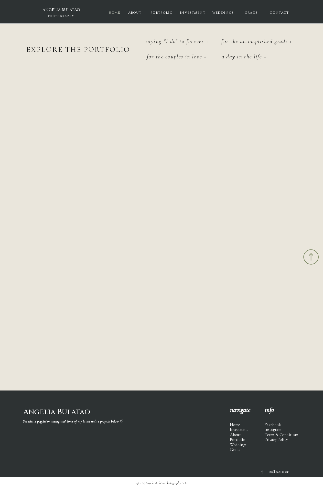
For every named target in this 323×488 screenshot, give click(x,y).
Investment (239, 429)
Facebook (273, 424)
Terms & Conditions (282, 434)
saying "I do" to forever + (177, 41)
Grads (235, 449)
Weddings (238, 444)
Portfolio (237, 439)
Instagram (273, 429)
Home (235, 424)
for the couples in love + (177, 56)
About (235, 434)
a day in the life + (244, 56)
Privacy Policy (276, 439)
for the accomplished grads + (256, 41)
